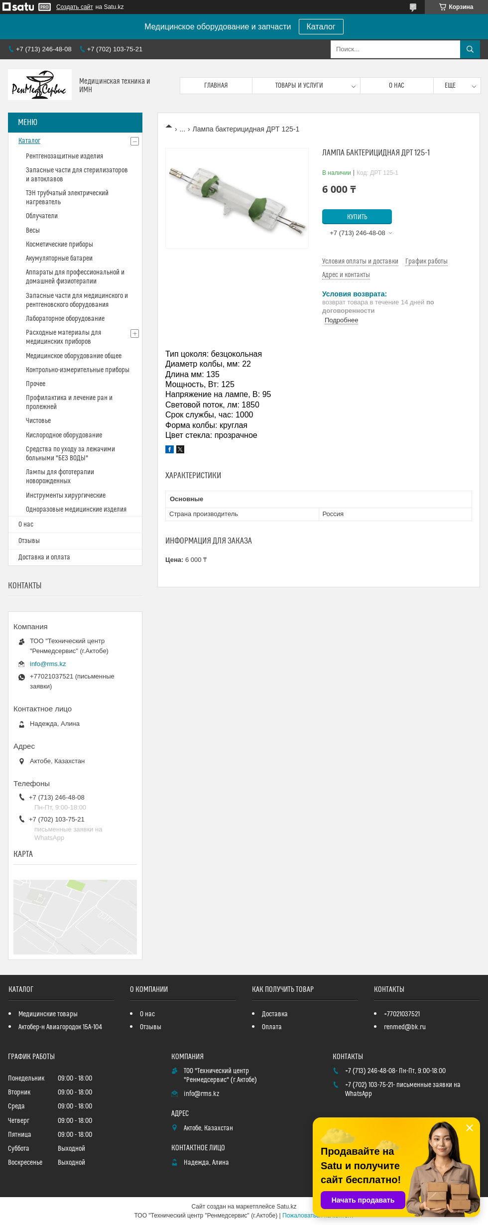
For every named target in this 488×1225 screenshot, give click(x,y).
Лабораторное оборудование (65, 319)
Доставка (275, 1014)
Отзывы (29, 541)
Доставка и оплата (44, 557)
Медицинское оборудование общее (74, 356)
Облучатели (42, 216)
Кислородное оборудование (64, 435)
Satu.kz (286, 1206)
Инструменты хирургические (66, 496)
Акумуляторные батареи (59, 259)
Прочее (35, 384)
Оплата (272, 1027)
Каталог (321, 26)
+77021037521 (402, 1014)
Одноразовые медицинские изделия (76, 510)
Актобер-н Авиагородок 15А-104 (60, 1027)
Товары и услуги (299, 86)
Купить (357, 217)
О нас (396, 86)
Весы (33, 231)
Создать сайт (74, 6)
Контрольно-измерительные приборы (77, 370)
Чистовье (38, 421)
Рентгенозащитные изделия (64, 156)
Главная (216, 86)
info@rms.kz (48, 664)
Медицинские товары (48, 1014)
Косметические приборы (59, 245)
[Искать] (470, 49)
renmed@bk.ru (405, 1027)
